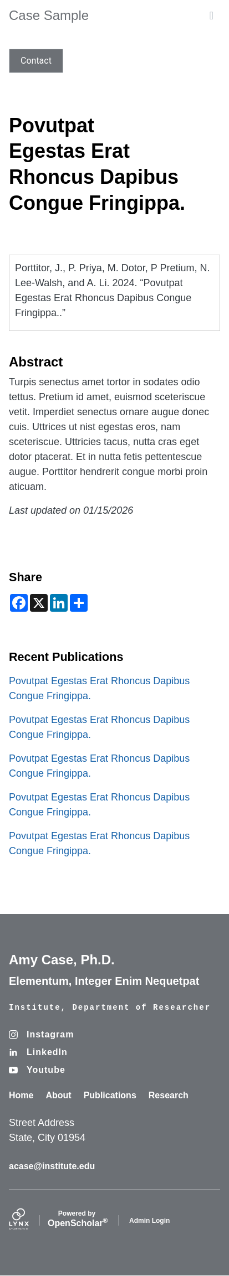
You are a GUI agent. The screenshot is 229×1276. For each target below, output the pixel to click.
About (58, 1095)
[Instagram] (41, 1034)
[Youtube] (37, 1070)
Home (21, 1095)
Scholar (77, 1219)
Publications (110, 1095)
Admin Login (149, 1221)
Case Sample (49, 15)
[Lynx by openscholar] (28, 1220)
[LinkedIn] (38, 1052)
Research (169, 1095)
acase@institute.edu (52, 1166)
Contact (36, 60)
